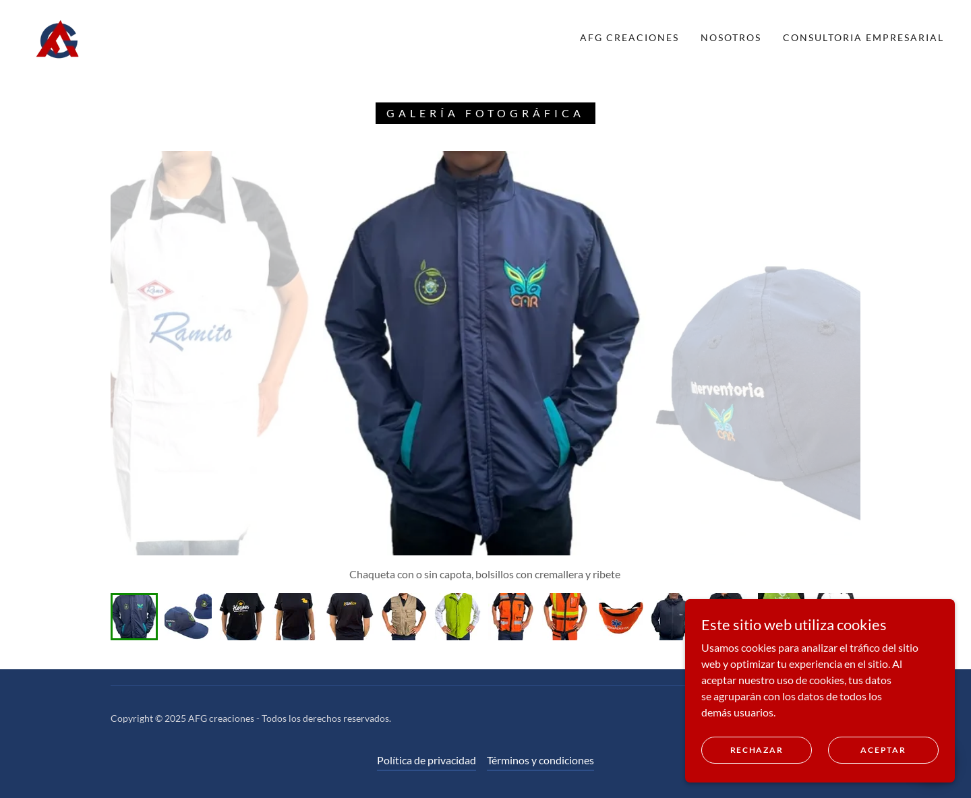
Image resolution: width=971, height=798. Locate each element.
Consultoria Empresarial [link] (863, 37)
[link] (58, 36)
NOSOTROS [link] (731, 37)
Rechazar (757, 750)
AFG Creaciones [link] (629, 37)
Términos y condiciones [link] (540, 760)
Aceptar (883, 750)
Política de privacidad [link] (426, 760)
